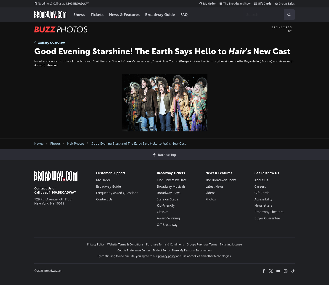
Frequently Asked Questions (117, 193)
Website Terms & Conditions (125, 244)
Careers (260, 186)
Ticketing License (231, 244)
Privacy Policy (96, 244)
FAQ (184, 14)
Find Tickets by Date (172, 180)
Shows (79, 14)
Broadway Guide (160, 14)
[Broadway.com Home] (50, 14)
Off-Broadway (167, 224)
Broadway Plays (168, 193)
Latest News (214, 186)
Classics (162, 212)
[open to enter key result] (289, 14)
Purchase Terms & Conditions (165, 244)
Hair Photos (75, 144)
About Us (261, 180)
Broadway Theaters (268, 212)
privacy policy (166, 256)
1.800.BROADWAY (61, 3)
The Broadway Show (235, 3)
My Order (207, 3)
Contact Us (43, 188)
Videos (210, 193)
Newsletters (263, 205)
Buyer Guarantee (267, 218)
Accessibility (263, 199)
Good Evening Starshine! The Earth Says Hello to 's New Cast (138, 144)
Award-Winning (168, 218)
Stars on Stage (167, 199)
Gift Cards (262, 3)
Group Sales (285, 3)
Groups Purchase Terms (202, 244)
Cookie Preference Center (133, 250)
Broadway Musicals (171, 186)
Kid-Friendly (166, 205)
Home (39, 144)
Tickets (97, 14)
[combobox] (269, 14)
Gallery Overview (49, 43)
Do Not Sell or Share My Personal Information (182, 250)
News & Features (124, 14)
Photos (55, 144)
